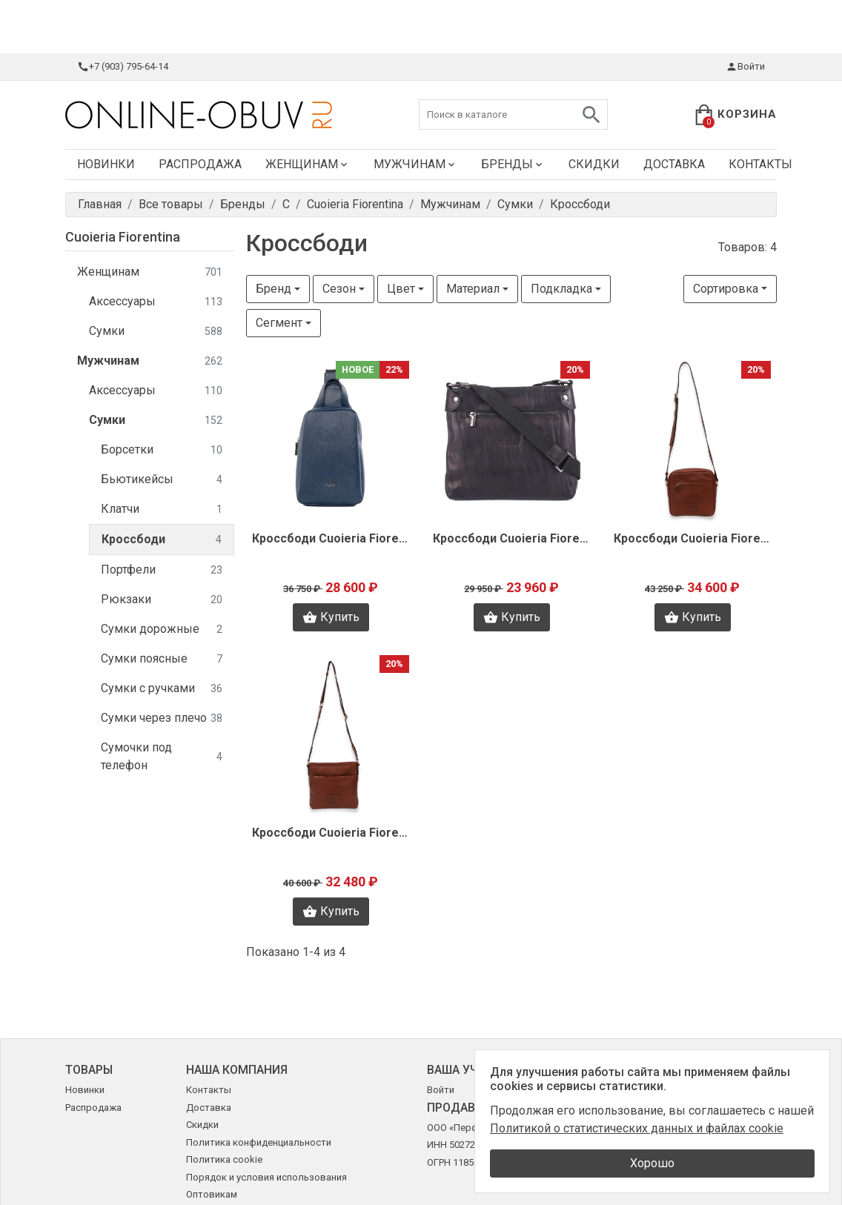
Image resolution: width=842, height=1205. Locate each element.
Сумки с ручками (161, 689)
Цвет (401, 289)
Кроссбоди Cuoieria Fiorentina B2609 (330, 833)
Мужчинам (415, 164)
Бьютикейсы (161, 480)
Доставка (674, 164)
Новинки (106, 164)
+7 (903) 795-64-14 (122, 67)
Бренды (513, 164)
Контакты (760, 164)
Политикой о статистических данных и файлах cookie (636, 1128)
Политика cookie (224, 1159)
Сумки (155, 331)
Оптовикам (211, 1194)
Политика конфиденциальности (258, 1142)
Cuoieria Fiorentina (122, 237)
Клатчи (161, 509)
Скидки (594, 164)
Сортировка (725, 289)
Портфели (161, 570)
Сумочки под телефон (161, 756)
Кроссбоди (162, 540)
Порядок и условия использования (266, 1177)
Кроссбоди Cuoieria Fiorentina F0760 (330, 538)
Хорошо (652, 1163)
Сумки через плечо (161, 718)
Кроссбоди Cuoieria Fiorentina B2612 (692, 538)
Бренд (273, 289)
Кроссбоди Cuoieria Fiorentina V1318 (511, 538)
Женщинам (307, 164)
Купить (330, 617)
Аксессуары (155, 302)
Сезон (339, 289)
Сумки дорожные (161, 629)
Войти (745, 67)
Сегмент (279, 323)
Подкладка (561, 289)
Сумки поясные (161, 659)
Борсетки (161, 450)
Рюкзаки (161, 600)
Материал (473, 289)
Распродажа (200, 164)
